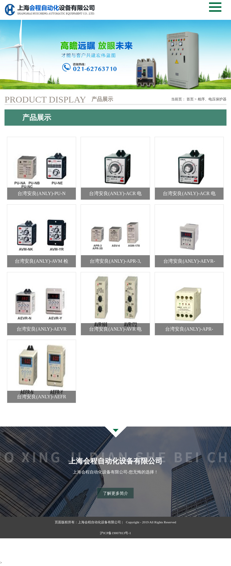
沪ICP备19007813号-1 (115, 533)
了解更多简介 (115, 493)
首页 (190, 99)
